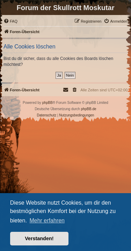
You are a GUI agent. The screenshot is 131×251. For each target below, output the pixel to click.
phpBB (47, 103)
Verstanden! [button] (39, 238)
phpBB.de (88, 109)
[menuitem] (10, 21)
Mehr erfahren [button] (47, 220)
